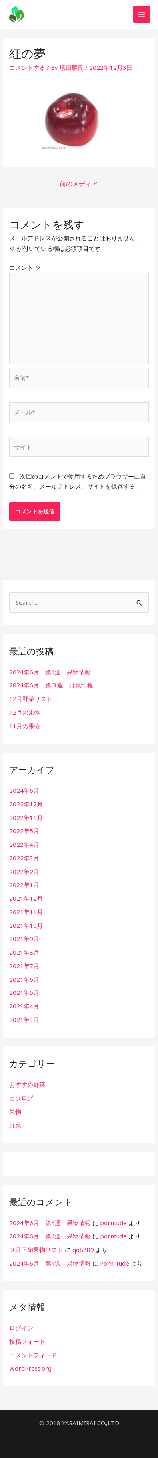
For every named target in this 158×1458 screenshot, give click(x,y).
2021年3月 (24, 1020)
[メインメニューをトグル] (141, 14)
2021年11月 (26, 912)
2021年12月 (26, 898)
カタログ (21, 1098)
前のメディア (79, 183)
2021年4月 (24, 1006)
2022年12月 (26, 804)
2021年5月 (24, 992)
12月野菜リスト (30, 699)
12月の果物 (24, 712)
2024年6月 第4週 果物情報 (50, 672)
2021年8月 (24, 952)
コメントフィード (33, 1355)
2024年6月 (24, 790)
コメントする (27, 67)
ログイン (21, 1328)
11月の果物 (24, 726)
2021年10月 (26, 925)
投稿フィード (27, 1341)
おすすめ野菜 (27, 1084)
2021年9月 (24, 939)
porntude (113, 1223)
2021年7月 (24, 966)
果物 (15, 1111)
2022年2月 (24, 872)
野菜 (15, 1125)
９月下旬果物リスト (36, 1250)
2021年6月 (24, 979)
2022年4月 (24, 844)
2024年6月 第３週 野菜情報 (51, 685)
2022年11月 (26, 818)
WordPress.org (30, 1368)
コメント (25, 267)
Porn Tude (114, 1263)
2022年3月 (24, 858)
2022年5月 (24, 831)
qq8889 (83, 1250)
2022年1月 (24, 885)
